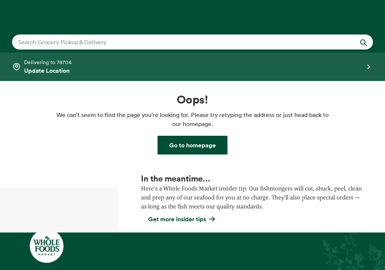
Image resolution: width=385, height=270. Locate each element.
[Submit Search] (363, 42)
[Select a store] (192, 67)
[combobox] (175, 42)
